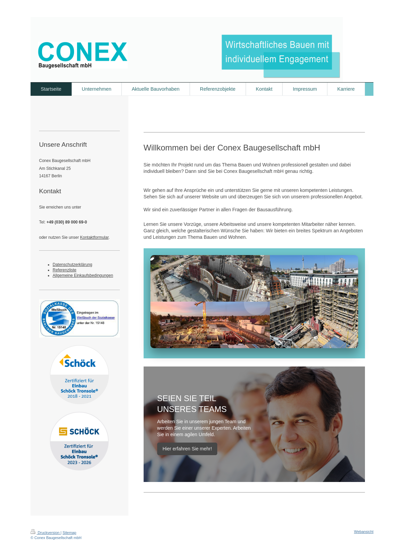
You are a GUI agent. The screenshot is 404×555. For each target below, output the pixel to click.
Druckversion (45, 533)
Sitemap (69, 533)
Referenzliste (64, 270)
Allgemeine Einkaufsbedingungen (83, 275)
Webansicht (363, 532)
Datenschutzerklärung (72, 264)
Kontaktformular (94, 237)
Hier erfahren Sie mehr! (187, 448)
